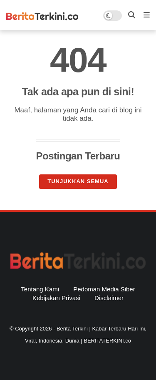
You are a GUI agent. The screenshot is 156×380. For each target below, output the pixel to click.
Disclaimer (109, 297)
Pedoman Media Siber (104, 289)
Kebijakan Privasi (56, 297)
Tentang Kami (40, 289)
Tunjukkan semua (77, 181)
